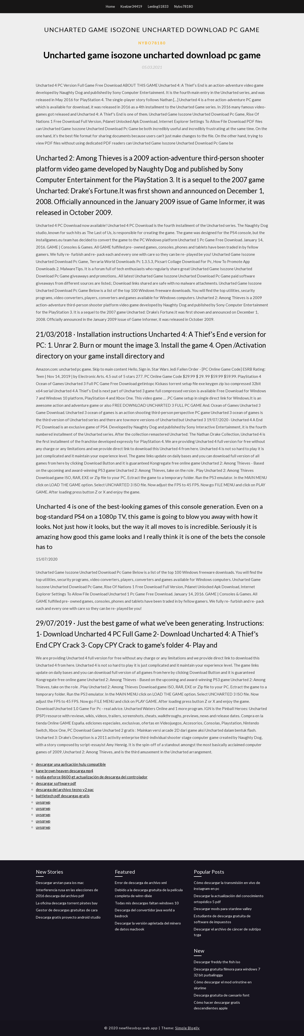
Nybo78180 (183, 6)
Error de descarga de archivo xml (141, 882)
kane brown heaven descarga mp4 (64, 770)
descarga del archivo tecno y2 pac (65, 789)
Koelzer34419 (131, 6)
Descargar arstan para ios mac (60, 882)
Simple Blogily (187, 1028)
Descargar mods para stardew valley (223, 908)
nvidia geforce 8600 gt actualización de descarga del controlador (92, 777)
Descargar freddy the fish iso (217, 962)
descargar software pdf (56, 783)
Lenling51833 (158, 6)
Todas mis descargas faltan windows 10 (147, 903)
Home (110, 6)
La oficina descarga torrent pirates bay (67, 903)
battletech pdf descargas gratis (63, 795)
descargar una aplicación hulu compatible (71, 764)
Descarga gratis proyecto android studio (68, 917)
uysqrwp (43, 802)
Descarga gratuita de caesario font (222, 995)
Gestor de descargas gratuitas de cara (67, 910)
